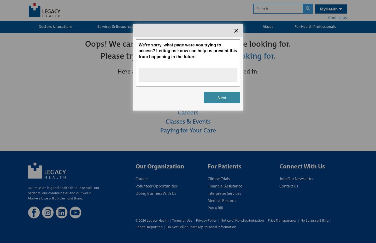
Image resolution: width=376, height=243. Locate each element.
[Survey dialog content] (188, 67)
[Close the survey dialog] (236, 31)
